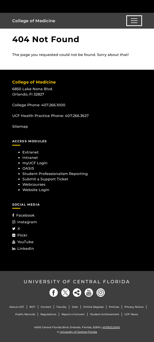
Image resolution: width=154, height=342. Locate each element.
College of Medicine (33, 20)
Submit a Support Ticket (45, 179)
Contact (46, 307)
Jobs (75, 307)
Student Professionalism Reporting (55, 173)
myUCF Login (35, 163)
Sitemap (20, 126)
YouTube (23, 242)
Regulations (48, 314)
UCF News (131, 314)
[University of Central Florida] (38, 6)
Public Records (25, 314)
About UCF (16, 307)
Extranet (30, 152)
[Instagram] (100, 292)
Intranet (30, 157)
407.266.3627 (77, 115)
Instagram (24, 222)
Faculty (61, 307)
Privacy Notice (134, 307)
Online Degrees (93, 307)
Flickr (19, 235)
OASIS (28, 168)
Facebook (23, 215)
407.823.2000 (111, 327)
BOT (32, 307)
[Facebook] (53, 292)
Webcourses (33, 184)
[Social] (77, 292)
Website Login (35, 189)
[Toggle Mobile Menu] (149, 6)
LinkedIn (23, 248)
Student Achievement (104, 314)
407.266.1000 (53, 105)
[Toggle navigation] (134, 20)
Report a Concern (73, 314)
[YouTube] (89, 292)
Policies (114, 307)
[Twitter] (65, 292)
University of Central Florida (77, 282)
